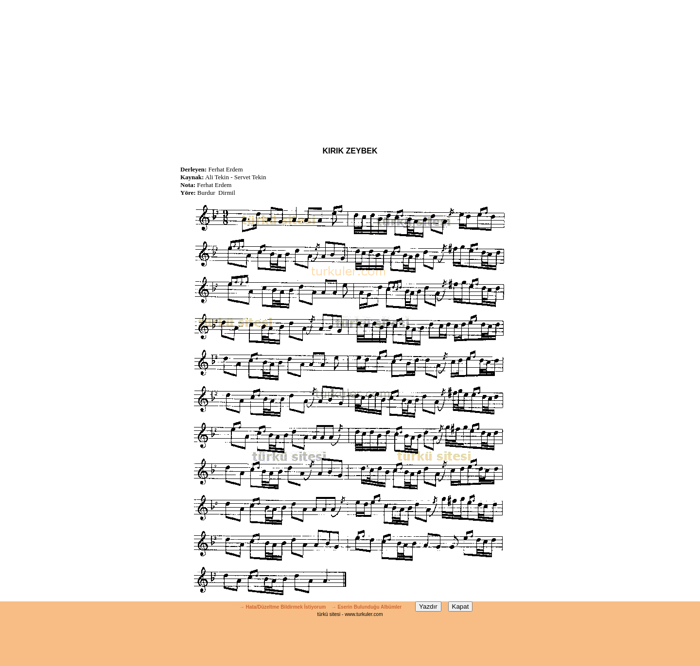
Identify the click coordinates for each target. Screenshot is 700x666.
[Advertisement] (350, 68)
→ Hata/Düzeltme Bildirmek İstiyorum (283, 607)
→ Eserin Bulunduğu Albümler (367, 607)
